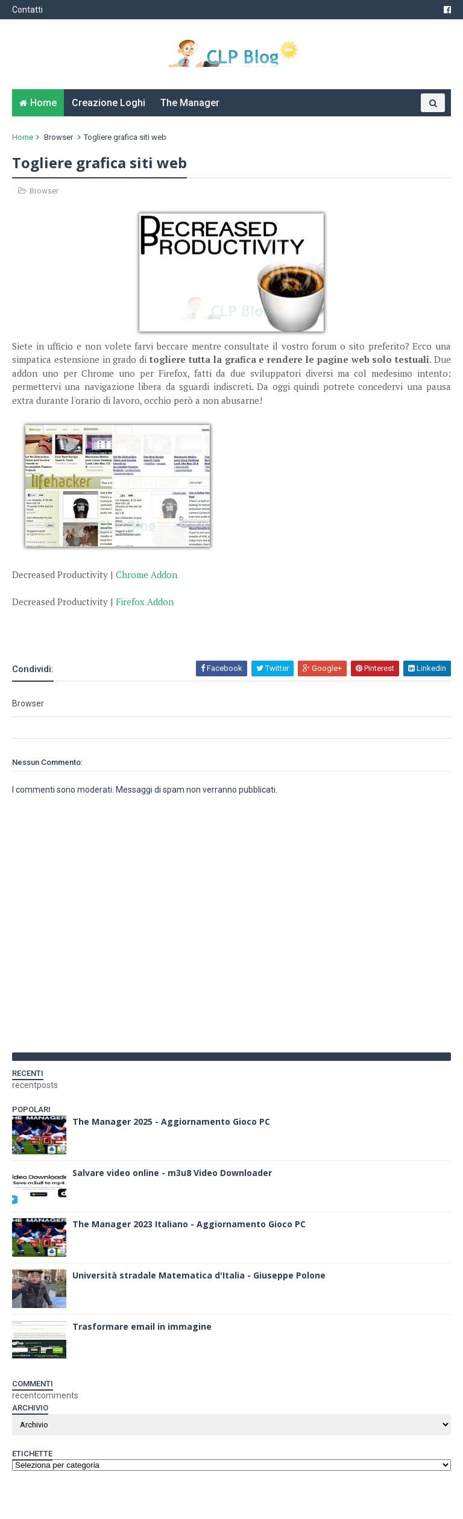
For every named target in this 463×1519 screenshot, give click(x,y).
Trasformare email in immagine (142, 1326)
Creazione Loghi (108, 102)
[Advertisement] (153, 626)
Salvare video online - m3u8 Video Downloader (172, 1172)
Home (43, 102)
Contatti (27, 9)
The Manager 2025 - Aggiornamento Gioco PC (171, 1121)
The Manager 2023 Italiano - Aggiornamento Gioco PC (189, 1224)
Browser (58, 137)
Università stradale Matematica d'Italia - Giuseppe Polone (199, 1275)
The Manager (189, 102)
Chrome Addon (146, 574)
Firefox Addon (145, 602)
